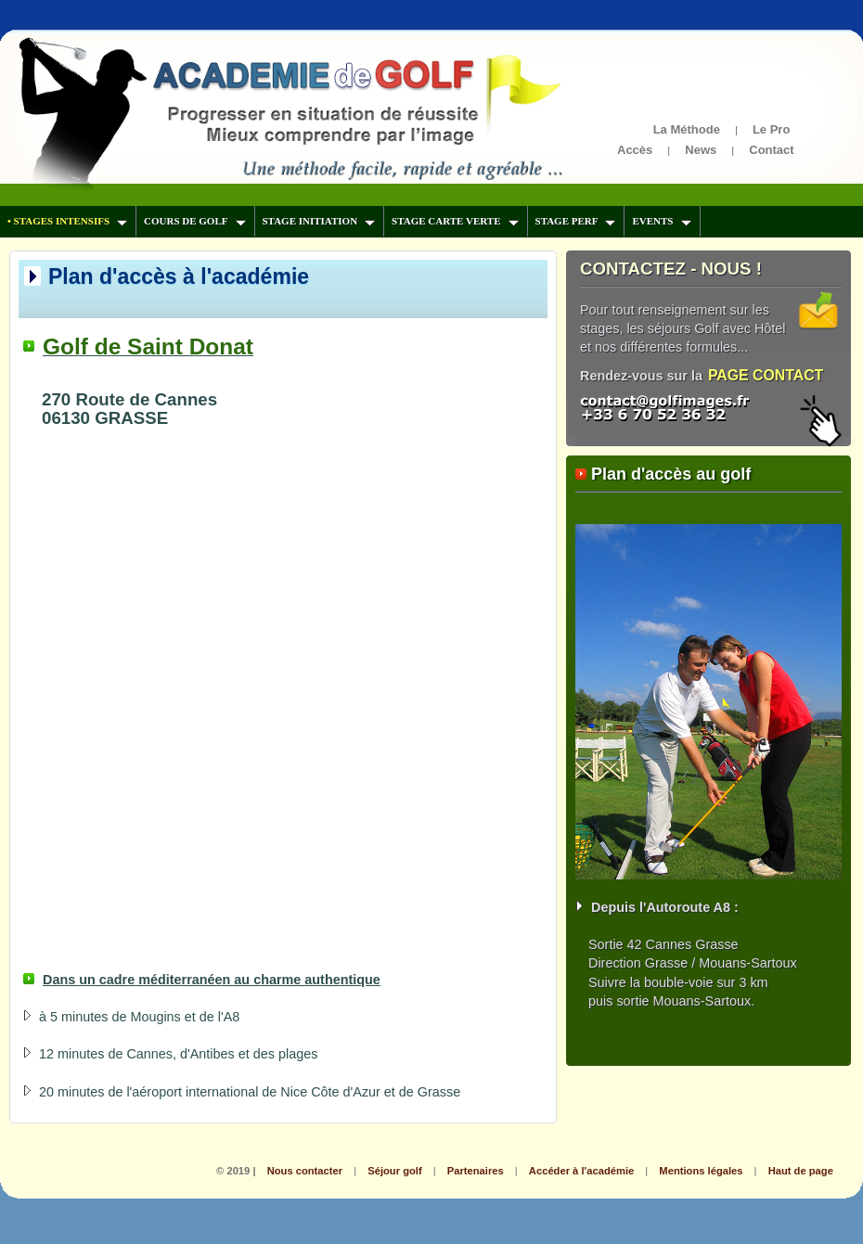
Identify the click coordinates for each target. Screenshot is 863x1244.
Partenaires (475, 1170)
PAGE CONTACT (765, 375)
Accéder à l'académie (581, 1170)
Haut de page (800, 1170)
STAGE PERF (575, 220)
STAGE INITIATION (319, 220)
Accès (634, 150)
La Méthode (686, 129)
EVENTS (661, 220)
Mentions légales (700, 1170)
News (700, 150)
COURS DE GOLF (194, 220)
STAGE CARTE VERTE (455, 220)
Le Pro (771, 129)
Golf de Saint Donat (148, 346)
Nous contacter (304, 1170)
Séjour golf (394, 1170)
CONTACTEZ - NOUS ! (671, 268)
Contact (771, 150)
